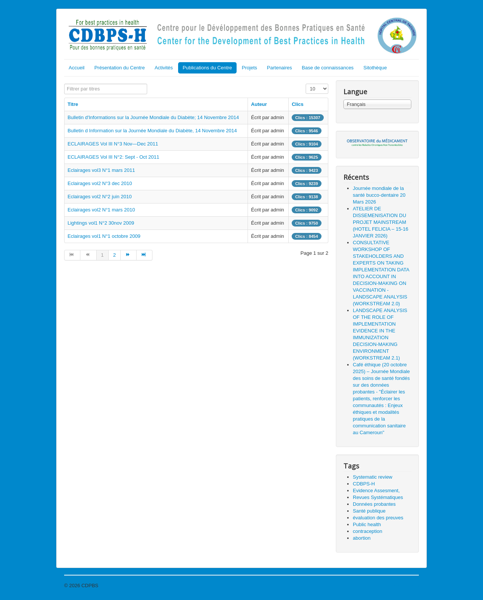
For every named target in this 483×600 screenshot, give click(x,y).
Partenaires (279, 67)
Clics (297, 104)
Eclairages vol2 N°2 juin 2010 (100, 196)
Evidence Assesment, (376, 490)
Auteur (259, 104)
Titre (73, 104)
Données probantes (374, 504)
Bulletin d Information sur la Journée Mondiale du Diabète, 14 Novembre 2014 (152, 130)
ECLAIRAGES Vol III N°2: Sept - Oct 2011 (113, 157)
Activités (164, 67)
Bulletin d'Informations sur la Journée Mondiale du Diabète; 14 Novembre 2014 (153, 117)
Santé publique (369, 511)
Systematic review (372, 477)
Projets (249, 67)
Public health (367, 524)
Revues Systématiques (378, 497)
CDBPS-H (364, 484)
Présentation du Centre (119, 67)
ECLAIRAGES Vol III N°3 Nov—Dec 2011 (113, 144)
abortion (362, 538)
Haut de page (404, 585)
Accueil (77, 67)
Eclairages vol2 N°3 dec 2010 (100, 183)
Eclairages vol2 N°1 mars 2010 (101, 210)
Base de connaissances (328, 67)
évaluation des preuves (378, 517)
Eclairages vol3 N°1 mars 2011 (101, 170)
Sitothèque (375, 67)
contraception (367, 531)
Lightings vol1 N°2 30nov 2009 (101, 223)
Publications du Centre (207, 67)
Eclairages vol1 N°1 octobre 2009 (104, 236)
